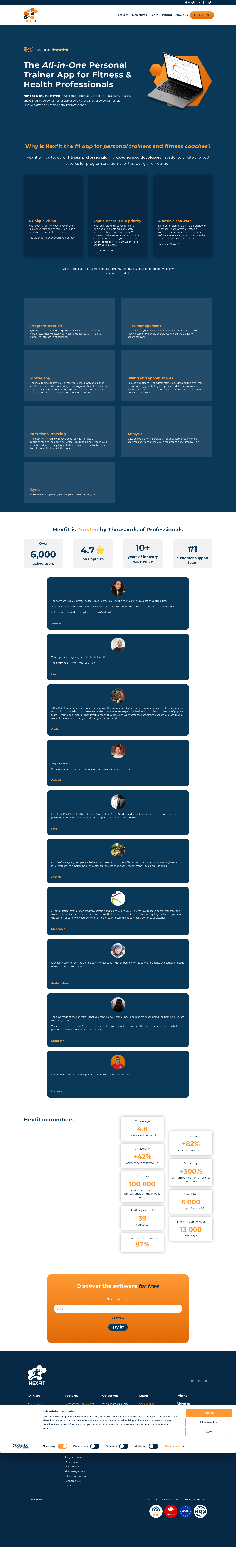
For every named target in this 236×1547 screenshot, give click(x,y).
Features (122, 15)
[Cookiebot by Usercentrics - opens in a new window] (21, 1540)
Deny (209, 1526)
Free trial (202, 15)
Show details (172, 1540)
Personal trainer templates (80, 1452)
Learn (154, 15)
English (192, 2)
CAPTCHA (118, 1318)
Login (209, 2)
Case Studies (146, 1403)
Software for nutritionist (79, 1421)
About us (181, 15)
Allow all (209, 1507)
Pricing (167, 15)
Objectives (139, 15)
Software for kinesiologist (79, 1403)
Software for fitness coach (80, 1408)
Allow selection (208, 1516)
